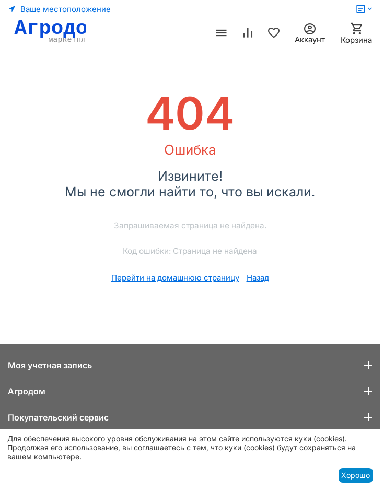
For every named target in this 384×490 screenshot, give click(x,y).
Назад (258, 278)
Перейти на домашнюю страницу (175, 278)
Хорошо (355, 475)
